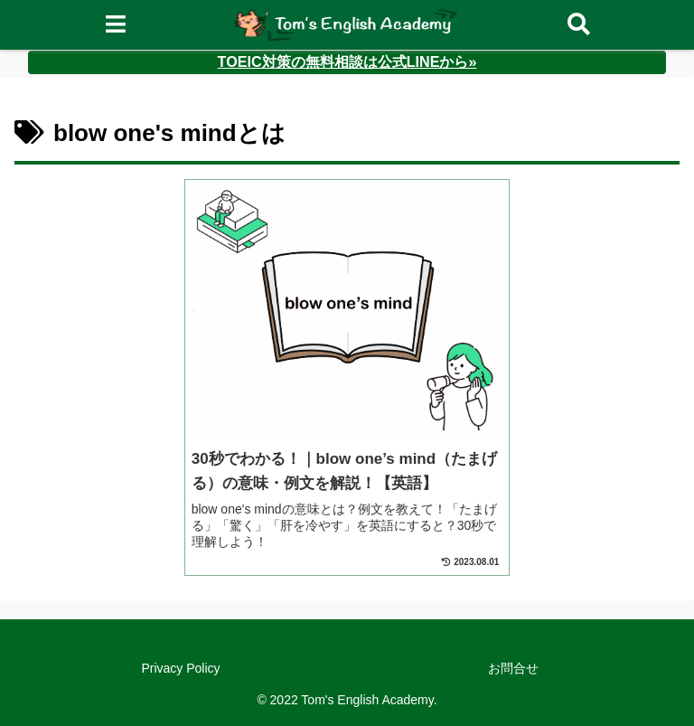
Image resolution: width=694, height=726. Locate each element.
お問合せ (513, 668)
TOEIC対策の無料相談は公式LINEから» (347, 61)
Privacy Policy (180, 668)
